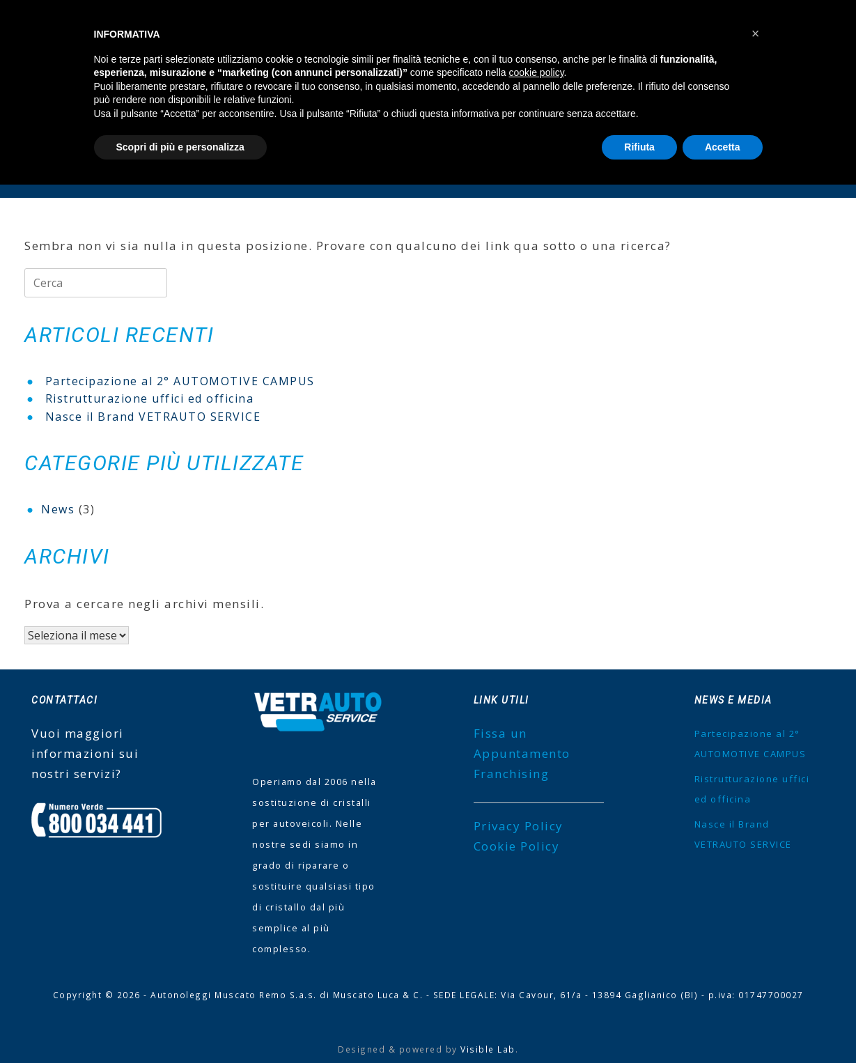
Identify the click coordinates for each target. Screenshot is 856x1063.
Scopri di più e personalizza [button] (180, 147)
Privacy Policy (518, 826)
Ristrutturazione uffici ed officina (149, 398)
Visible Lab (487, 1049)
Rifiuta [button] (639, 147)
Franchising (512, 774)
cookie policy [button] (535, 72)
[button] (756, 33)
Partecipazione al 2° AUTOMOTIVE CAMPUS (180, 381)
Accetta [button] (722, 147)
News (58, 509)
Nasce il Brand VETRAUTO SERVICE (153, 416)
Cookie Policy (517, 846)
